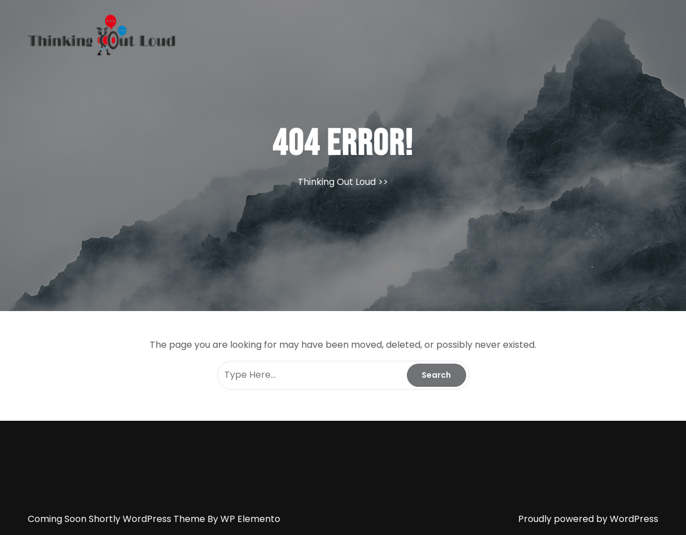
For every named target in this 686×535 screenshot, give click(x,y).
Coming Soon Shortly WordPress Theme (117, 518)
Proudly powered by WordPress (588, 518)
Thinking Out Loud (337, 181)
